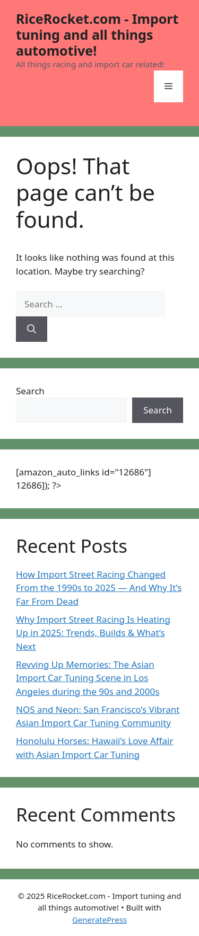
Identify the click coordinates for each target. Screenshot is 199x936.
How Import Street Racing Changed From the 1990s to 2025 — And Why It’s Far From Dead (98, 587)
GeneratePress (99, 919)
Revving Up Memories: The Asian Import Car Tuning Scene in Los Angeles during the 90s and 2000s (87, 677)
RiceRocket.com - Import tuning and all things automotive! (97, 34)
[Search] (31, 329)
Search (30, 391)
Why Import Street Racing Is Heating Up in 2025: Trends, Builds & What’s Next (93, 632)
